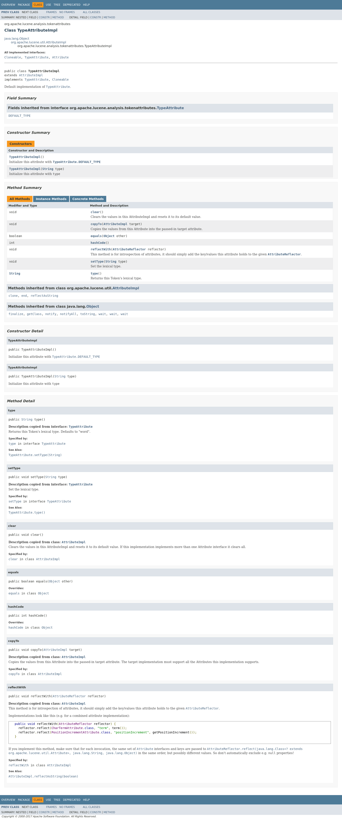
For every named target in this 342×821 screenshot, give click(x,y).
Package (24, 4)
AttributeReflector (129, 249)
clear (95, 212)
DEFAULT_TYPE (20, 115)
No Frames (67, 12)
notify (50, 314)
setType (97, 261)
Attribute (60, 57)
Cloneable (12, 57)
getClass (34, 314)
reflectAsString (44, 295)
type (94, 273)
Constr (44, 17)
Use (48, 4)
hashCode (98, 242)
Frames (51, 12)
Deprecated (71, 4)
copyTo (96, 224)
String (47, 169)
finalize (16, 314)
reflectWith (101, 249)
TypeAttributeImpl (24, 157)
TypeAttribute (37, 57)
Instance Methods (51, 199)
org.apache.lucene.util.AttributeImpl (38, 42)
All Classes (91, 12)
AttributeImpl (31, 75)
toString (87, 314)
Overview (8, 4)
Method (58, 17)
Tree (57, 4)
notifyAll (68, 314)
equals (96, 236)
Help (86, 4)
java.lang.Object (16, 38)
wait (102, 314)
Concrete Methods (88, 199)
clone (13, 295)
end (24, 295)
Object (109, 236)
